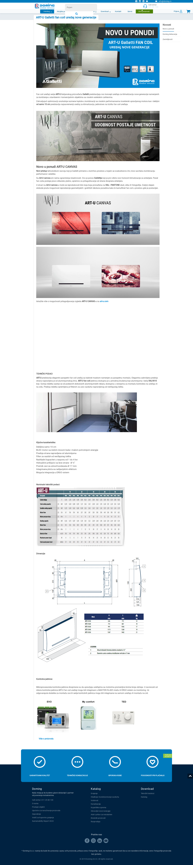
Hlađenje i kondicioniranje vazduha (105, 797)
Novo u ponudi (168, 29)
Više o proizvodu (46, 739)
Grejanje (94, 793)
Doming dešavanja (170, 34)
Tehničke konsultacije (77, 775)
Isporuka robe (115, 775)
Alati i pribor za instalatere (101, 815)
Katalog (47, 11)
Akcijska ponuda (63, 11)
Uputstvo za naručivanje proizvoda (46, 810)
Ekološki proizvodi (98, 818)
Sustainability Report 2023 (43, 821)
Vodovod (94, 800)
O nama (91, 11)
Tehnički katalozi (147, 793)
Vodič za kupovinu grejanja (43, 818)
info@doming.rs (163, 1)
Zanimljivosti (167, 39)
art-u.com (104, 301)
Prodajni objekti (38, 807)
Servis (130, 11)
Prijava (176, 11)
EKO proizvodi (144, 11)
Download (105, 11)
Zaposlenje (36, 814)
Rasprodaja (95, 822)
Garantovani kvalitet (40, 775)
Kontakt (118, 11)
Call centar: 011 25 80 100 (42, 800)
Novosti (79, 11)
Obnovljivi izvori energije (100, 811)
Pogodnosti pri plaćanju (152, 775)
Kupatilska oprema (98, 807)
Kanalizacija (96, 804)
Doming (37, 788)
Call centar (150, 6)
